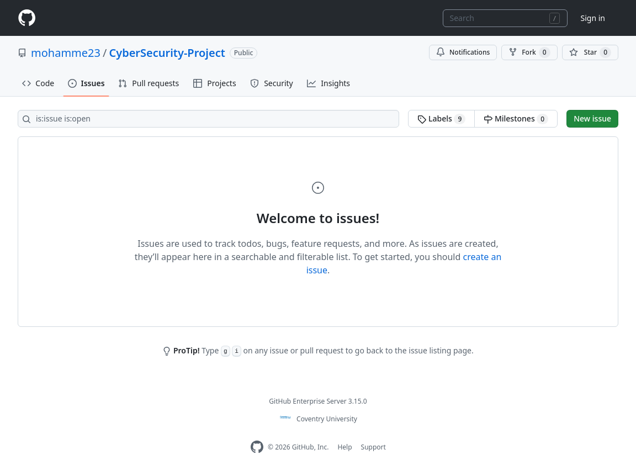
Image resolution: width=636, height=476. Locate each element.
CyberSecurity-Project (167, 52)
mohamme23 (65, 52)
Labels (441, 118)
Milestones (516, 118)
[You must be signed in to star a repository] (590, 52)
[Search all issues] (208, 119)
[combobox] (505, 18)
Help (344, 447)
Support (373, 447)
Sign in (593, 18)
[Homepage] (26, 18)
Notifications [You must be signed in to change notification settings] (463, 52)
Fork (529, 52)
